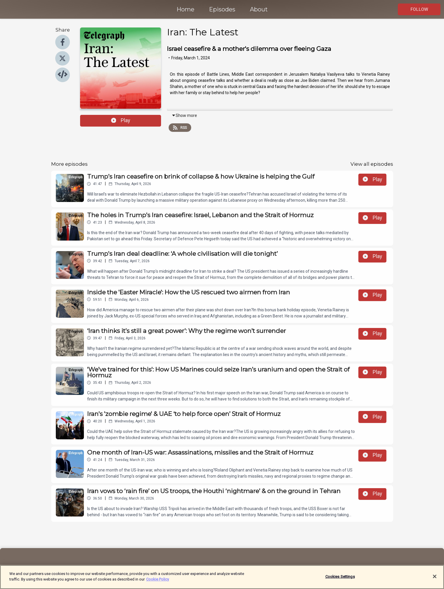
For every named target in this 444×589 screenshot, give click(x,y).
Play (120, 120)
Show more (184, 115)
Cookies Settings (340, 580)
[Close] (434, 580)
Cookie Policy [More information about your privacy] (157, 583)
